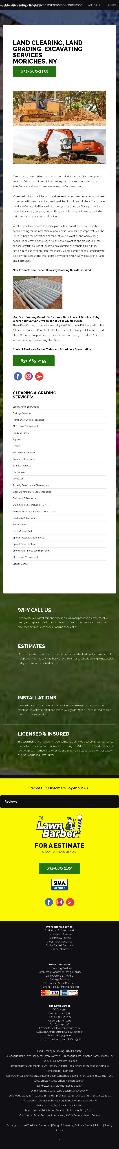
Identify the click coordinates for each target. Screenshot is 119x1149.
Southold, (91, 1075)
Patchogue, (92, 1065)
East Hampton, (84, 1056)
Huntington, (76, 1105)
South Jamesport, (59, 1075)
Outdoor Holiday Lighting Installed (59, 986)
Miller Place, (67, 1065)
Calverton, (56, 1056)
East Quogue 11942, (39, 1095)
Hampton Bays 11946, (63, 1095)
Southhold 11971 (101, 1095)
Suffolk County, (73, 1115)
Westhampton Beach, (63, 1080)
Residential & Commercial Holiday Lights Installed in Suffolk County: (59, 1100)
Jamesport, (34, 1065)
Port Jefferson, (33, 1110)
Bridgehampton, (41, 1056)
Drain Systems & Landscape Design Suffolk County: (59, 1090)
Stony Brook (87, 1110)
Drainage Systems (59, 979)
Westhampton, (42, 1080)
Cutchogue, (69, 1056)
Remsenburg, (53, 1070)
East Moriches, (101, 1056)
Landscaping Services (59, 968)
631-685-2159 (34, 71)
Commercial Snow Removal (59, 983)
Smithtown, (73, 1110)
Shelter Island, (41, 1075)
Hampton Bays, (18, 1065)
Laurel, (44, 1065)
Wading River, (105, 1075)
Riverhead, (67, 1070)
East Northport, (44, 1105)
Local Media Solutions (90, 1125)
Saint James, (26, 1075)
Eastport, (73, 1060)
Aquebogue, (12, 1056)
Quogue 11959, (84, 1095)
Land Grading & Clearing (59, 975)
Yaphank (80, 1080)
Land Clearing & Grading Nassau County (59, 1085)
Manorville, (55, 1065)
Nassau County (91, 1115)
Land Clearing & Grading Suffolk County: (59, 1051)
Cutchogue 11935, (18, 1095)
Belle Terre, (25, 1056)
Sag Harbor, (12, 1075)
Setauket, (61, 1110)
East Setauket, (59, 1060)
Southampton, (78, 1075)
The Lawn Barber (11, 1)
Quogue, (104, 1065)
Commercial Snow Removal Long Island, (42, 1115)
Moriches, (80, 1065)
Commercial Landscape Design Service (60, 972)
